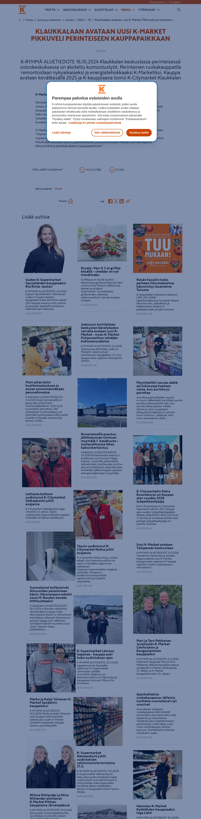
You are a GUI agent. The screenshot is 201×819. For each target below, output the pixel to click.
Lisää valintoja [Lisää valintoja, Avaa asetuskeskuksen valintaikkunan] (61, 132)
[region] (102, 111)
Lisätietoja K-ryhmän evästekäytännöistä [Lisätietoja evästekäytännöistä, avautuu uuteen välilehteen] (94, 122)
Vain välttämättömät (107, 132)
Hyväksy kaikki (139, 132)
